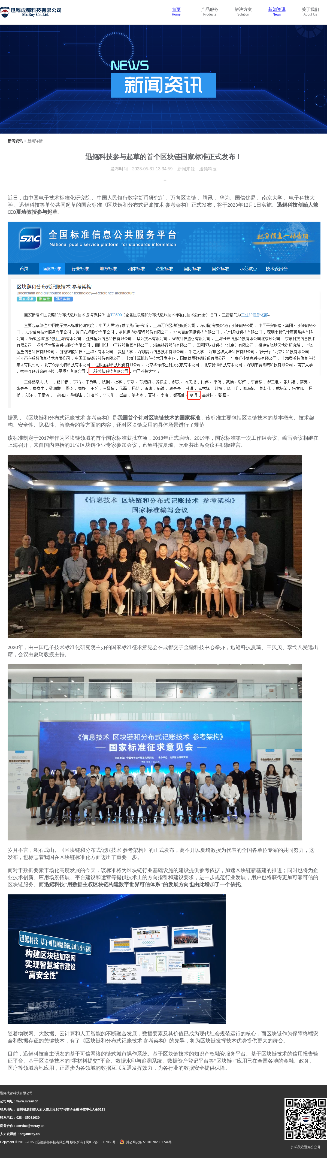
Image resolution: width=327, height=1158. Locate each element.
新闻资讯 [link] (15, 141)
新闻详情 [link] (35, 141)
